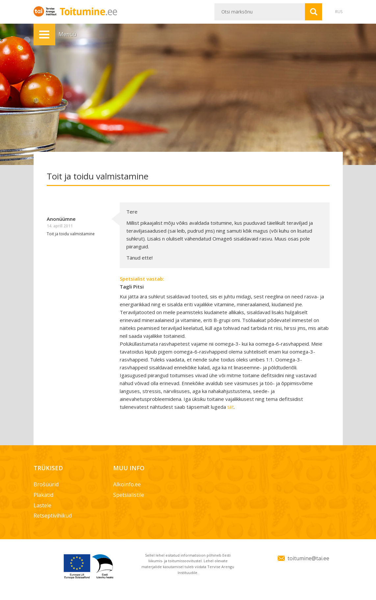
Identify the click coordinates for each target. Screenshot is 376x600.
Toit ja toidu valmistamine (71, 234)
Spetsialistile (128, 494)
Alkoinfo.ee (127, 484)
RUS (338, 11)
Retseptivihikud (53, 515)
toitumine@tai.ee (308, 558)
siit (230, 407)
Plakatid (43, 494)
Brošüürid (46, 484)
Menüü (44, 34)
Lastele (42, 505)
